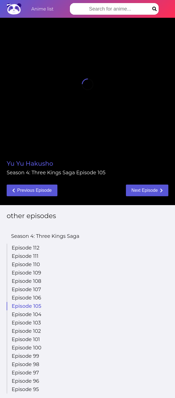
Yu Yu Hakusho (30, 163)
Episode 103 (26, 323)
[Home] (14, 8)
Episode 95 (25, 389)
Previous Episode (32, 190)
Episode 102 (26, 331)
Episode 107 (26, 289)
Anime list (42, 9)
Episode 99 (25, 356)
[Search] (154, 8)
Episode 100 (26, 348)
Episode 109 (26, 273)
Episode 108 (26, 281)
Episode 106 (26, 298)
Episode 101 (26, 339)
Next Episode (147, 190)
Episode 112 (25, 248)
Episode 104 (26, 314)
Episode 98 (25, 364)
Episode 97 (25, 373)
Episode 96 (25, 381)
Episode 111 (25, 256)
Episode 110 (26, 264)
